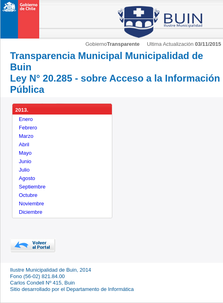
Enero (26, 119)
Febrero (28, 128)
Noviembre (31, 204)
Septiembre (32, 187)
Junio (25, 161)
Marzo (26, 136)
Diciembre (31, 212)
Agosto (27, 178)
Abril (24, 144)
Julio (24, 170)
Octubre (28, 195)
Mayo (25, 153)
